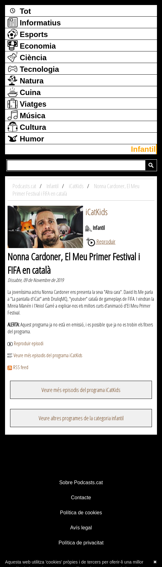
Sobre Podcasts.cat (81, 482)
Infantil (143, 149)
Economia (32, 45)
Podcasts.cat (25, 186)
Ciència (27, 57)
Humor (26, 138)
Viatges (27, 103)
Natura (26, 80)
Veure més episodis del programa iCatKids (45, 355)
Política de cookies (81, 512)
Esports (28, 34)
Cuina (24, 92)
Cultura (27, 127)
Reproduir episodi (25, 343)
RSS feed (18, 367)
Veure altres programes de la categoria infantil (81, 418)
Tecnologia (33, 69)
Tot (19, 11)
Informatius (34, 22)
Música (26, 115)
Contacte (81, 497)
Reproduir (100, 241)
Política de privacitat (81, 542)
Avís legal (81, 527)
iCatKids (97, 212)
